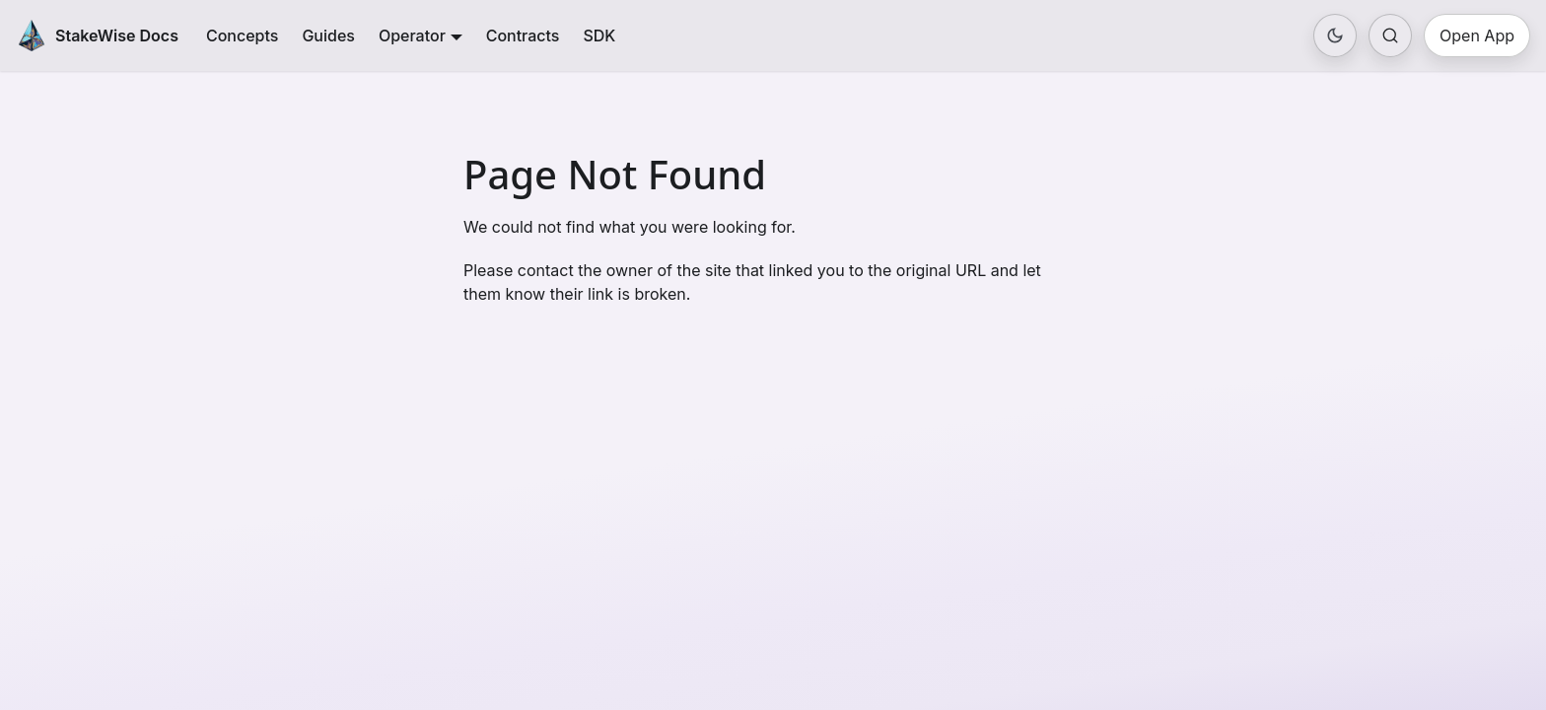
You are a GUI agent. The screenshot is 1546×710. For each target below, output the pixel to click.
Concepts (242, 35)
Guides (328, 35)
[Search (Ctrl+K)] (1390, 35)
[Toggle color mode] (1335, 35)
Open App (1477, 35)
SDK (599, 35)
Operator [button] (412, 35)
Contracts (523, 35)
